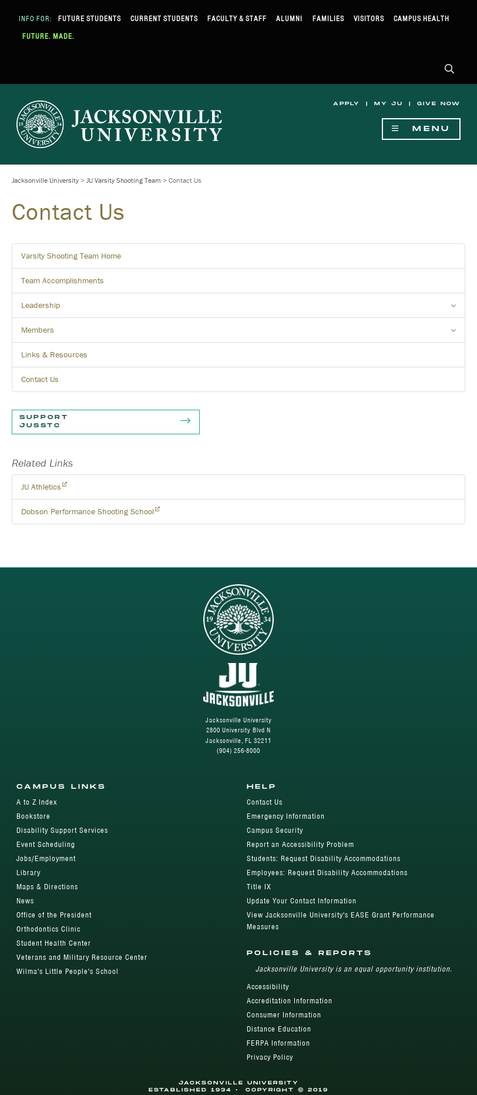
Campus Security (275, 830)
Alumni (289, 19)
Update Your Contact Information (302, 901)
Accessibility (268, 987)
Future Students (89, 19)
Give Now (439, 104)
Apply (346, 104)
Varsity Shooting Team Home (71, 255)
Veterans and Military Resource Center (81, 957)
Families (328, 19)
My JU (388, 104)
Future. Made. (48, 36)
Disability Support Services (62, 830)
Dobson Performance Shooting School (87, 511)
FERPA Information (278, 1043)
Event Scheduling (45, 844)
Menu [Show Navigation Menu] (421, 129)
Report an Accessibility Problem (300, 844)
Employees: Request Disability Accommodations (327, 873)
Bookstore (33, 816)
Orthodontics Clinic (48, 929)
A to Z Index (36, 802)
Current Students (164, 19)
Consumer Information (284, 1015)
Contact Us (40, 379)
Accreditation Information (289, 1001)
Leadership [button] (243, 308)
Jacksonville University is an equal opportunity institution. (354, 969)
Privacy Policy (270, 1057)
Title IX (259, 887)
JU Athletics (41, 486)
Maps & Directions (47, 887)
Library (28, 873)
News (25, 901)
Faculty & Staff (237, 19)
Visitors (369, 19)
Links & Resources (54, 354)
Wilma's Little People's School (67, 971)
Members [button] (243, 333)
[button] (449, 69)
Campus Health (421, 19)
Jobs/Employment (46, 858)
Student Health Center (53, 943)
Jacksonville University (45, 180)
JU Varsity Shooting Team (123, 180)
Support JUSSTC (105, 422)
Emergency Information (286, 816)
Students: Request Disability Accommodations (324, 858)
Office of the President (54, 915)
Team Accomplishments (62, 280)
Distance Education (279, 1029)
